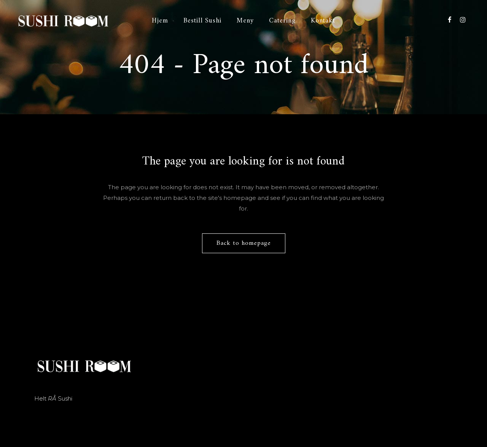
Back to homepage (243, 243)
